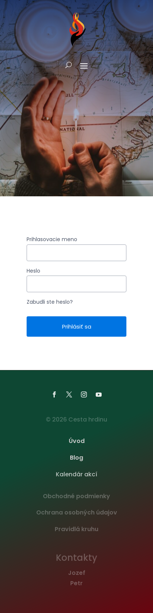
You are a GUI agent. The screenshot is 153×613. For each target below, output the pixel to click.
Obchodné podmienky (76, 496)
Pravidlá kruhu (76, 529)
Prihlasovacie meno (52, 239)
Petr (76, 583)
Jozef (76, 573)
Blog (76, 457)
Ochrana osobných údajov (76, 512)
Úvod (77, 441)
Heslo (33, 270)
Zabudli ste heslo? (50, 302)
